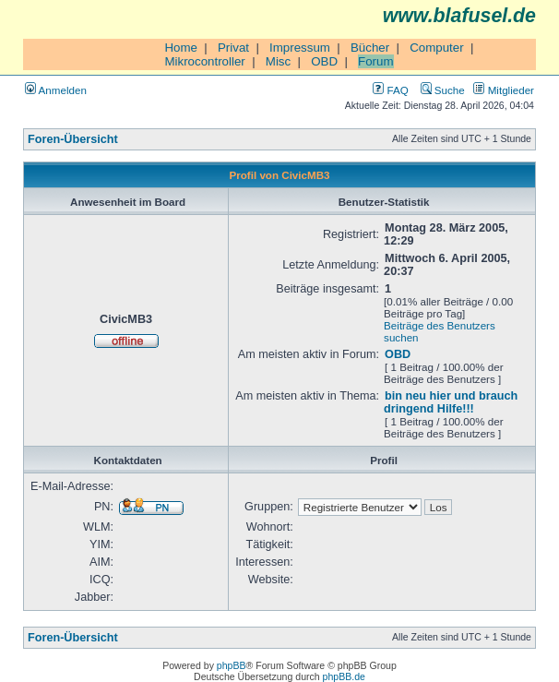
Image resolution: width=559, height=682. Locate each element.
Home (180, 47)
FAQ (390, 90)
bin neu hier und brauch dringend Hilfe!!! (450, 402)
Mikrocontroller (204, 61)
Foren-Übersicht (73, 139)
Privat (233, 47)
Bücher (370, 47)
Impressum (299, 47)
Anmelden (56, 90)
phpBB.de (344, 676)
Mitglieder (503, 90)
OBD (324, 61)
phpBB (231, 665)
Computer (437, 47)
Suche (443, 90)
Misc (278, 61)
